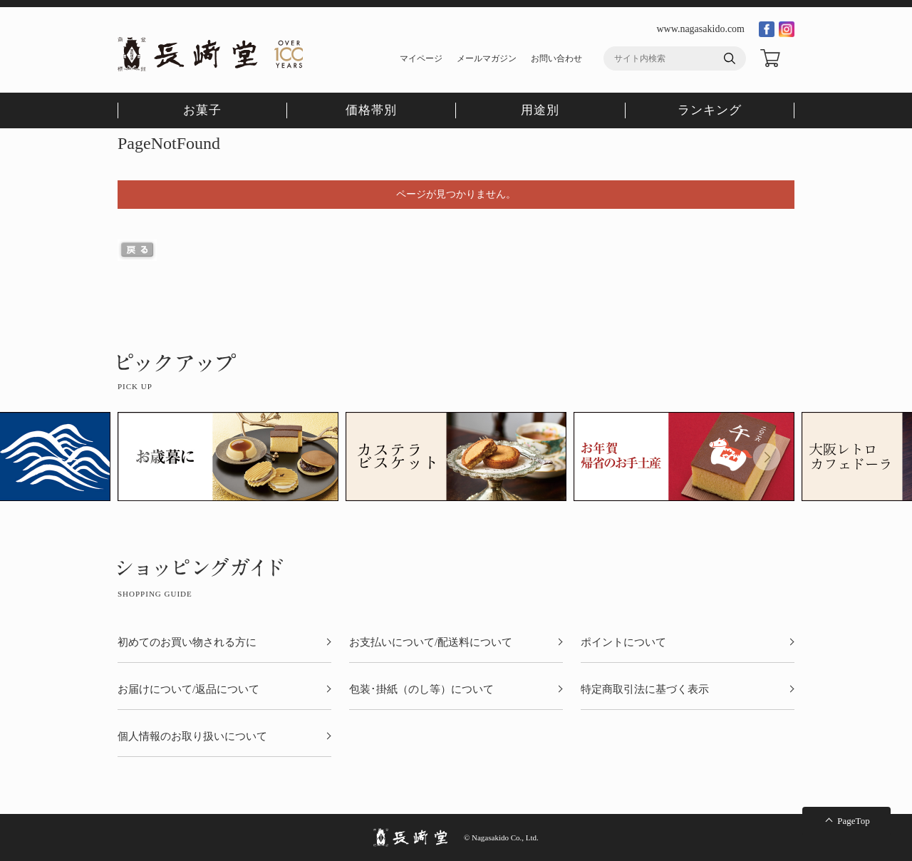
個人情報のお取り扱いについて (192, 736)
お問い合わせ (556, 58)
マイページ (421, 58)
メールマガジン (487, 58)
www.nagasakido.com (700, 29)
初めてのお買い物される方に (187, 642)
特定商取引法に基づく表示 (645, 689)
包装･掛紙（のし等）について (421, 689)
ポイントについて (623, 642)
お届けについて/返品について (188, 689)
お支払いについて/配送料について (430, 642)
